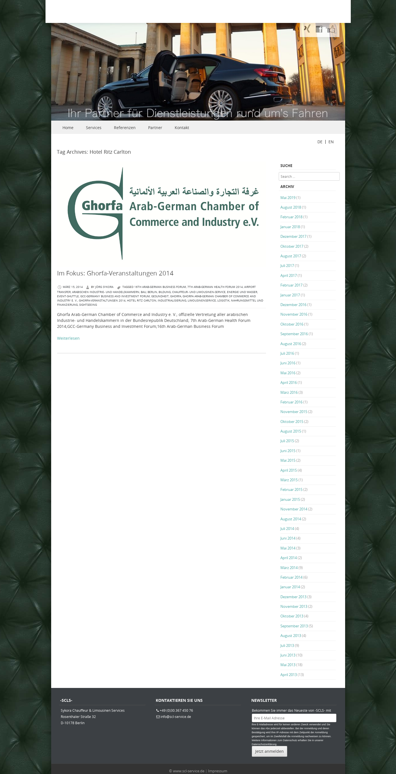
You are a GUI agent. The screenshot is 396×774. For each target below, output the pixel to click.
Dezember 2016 (293, 304)
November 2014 (293, 509)
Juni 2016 (287, 362)
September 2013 (294, 625)
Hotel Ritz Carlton (141, 300)
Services (93, 127)
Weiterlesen (68, 338)
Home (67, 127)
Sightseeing (88, 305)
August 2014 (290, 518)
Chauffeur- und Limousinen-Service (199, 292)
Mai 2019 (287, 197)
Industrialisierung (172, 300)
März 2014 (289, 567)
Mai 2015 (287, 460)
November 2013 (293, 606)
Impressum (217, 770)
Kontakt (182, 127)
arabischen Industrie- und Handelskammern (105, 292)
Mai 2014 (287, 548)
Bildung (165, 292)
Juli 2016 (287, 353)
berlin (152, 292)
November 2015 (293, 411)
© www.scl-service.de (186, 770)
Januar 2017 (290, 295)
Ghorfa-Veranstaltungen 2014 (102, 300)
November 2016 (293, 314)
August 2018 (290, 207)
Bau (143, 292)
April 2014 (288, 557)
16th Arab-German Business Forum (160, 287)
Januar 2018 (290, 226)
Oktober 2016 (291, 324)
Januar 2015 (290, 499)
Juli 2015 (287, 440)
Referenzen (125, 127)
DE (320, 141)
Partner (155, 127)
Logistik (223, 300)
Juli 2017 (287, 265)
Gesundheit (160, 296)
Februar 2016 (291, 402)
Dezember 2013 (293, 596)
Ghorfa (175, 296)
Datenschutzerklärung (264, 744)
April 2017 (288, 275)
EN (331, 141)
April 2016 (288, 382)
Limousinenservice (202, 300)
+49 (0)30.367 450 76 (176, 710)
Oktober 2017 (291, 246)
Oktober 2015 (291, 421)
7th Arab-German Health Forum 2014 (215, 287)
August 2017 (290, 255)
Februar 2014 (291, 577)
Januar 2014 (290, 586)
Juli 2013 (287, 645)
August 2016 (290, 343)
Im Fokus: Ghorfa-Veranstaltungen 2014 (115, 273)
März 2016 (289, 392)
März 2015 (289, 479)
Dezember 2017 (293, 236)
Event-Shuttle (68, 296)
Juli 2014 (287, 528)
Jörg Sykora (104, 287)
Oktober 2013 (291, 616)
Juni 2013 (287, 655)
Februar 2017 (291, 285)
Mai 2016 (287, 372)
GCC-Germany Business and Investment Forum (115, 296)
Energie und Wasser (242, 292)
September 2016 (294, 333)
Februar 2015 (291, 489)
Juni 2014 (287, 538)
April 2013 (288, 674)
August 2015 (290, 431)
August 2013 (290, 635)
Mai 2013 (287, 664)
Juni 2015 (287, 450)
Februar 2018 (291, 216)
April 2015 (288, 470)
